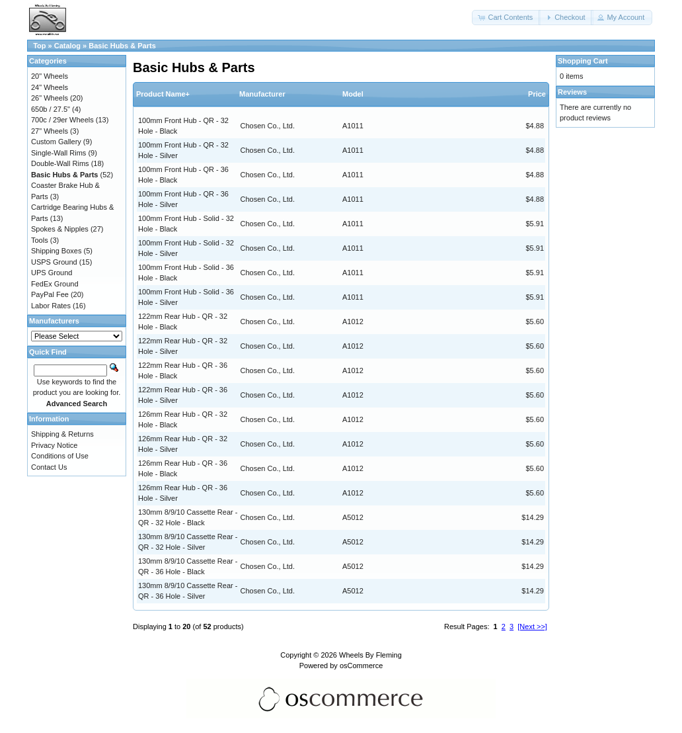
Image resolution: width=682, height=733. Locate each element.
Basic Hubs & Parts (122, 46)
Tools (39, 240)
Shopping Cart (583, 61)
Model (352, 94)
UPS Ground (51, 273)
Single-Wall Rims (58, 153)
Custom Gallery (56, 142)
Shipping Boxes (56, 251)
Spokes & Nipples (60, 229)
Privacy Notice (54, 445)
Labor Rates (51, 306)
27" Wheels (49, 131)
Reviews (572, 92)
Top (39, 46)
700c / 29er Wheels (62, 120)
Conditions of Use (60, 456)
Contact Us (49, 467)
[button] (506, 17)
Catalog (67, 46)
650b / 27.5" (50, 109)
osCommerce (361, 665)
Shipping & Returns (62, 434)
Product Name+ (163, 94)
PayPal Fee (50, 294)
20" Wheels (49, 76)
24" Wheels (49, 87)
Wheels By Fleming (370, 655)
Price (537, 94)
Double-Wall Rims (60, 163)
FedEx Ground (55, 284)
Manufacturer (262, 94)
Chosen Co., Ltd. (268, 126)
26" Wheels (49, 98)
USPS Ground (54, 262)
